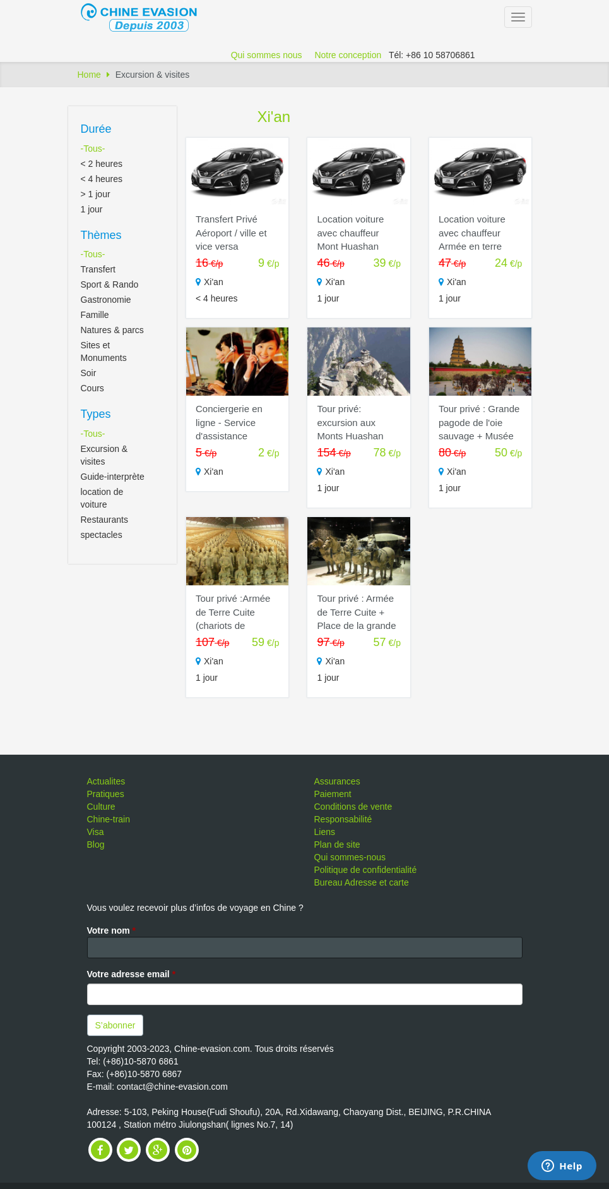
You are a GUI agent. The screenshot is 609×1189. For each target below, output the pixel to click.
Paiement (333, 794)
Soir (89, 373)
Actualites (106, 781)
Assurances (337, 781)
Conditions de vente (353, 807)
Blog (96, 844)
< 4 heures (102, 179)
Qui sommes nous (266, 55)
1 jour (92, 209)
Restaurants (104, 520)
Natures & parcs (112, 330)
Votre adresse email (131, 974)
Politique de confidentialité (365, 870)
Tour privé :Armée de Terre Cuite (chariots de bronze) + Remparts (233, 625)
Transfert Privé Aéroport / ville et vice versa (231, 233)
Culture (101, 807)
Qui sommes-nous (350, 857)
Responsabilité (343, 819)
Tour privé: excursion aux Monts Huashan (350, 422)
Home (89, 75)
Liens (324, 832)
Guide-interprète (113, 477)
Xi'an (274, 116)
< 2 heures (102, 164)
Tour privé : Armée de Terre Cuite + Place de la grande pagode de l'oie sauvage (356, 625)
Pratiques (105, 794)
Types (96, 414)
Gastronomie (106, 300)
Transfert (98, 269)
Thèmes (101, 235)
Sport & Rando (110, 284)
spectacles (101, 535)
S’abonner (115, 1025)
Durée (96, 129)
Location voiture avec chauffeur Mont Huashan (350, 233)
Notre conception (347, 55)
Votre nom (111, 930)
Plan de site (337, 844)
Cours (92, 388)
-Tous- (93, 148)
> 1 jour (95, 194)
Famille (95, 315)
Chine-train (108, 819)
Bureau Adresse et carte (361, 882)
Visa (95, 832)
